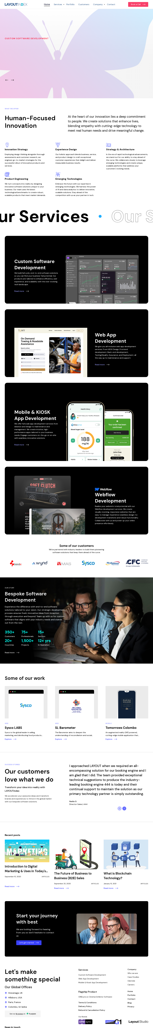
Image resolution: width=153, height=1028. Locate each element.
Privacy (131, 1006)
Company (132, 969)
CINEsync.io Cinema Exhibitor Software (95, 997)
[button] (58, 4)
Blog (130, 1003)
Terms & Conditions (87, 1002)
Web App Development (88, 978)
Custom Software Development (92, 975)
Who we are (133, 973)
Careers (131, 984)
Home (47, 4)
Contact (111, 4)
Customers (83, 4)
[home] (16, 4)
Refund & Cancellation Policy (91, 1010)
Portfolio (70, 4)
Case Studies (133, 977)
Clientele (131, 981)
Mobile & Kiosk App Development (92, 982)
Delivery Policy (85, 1006)
